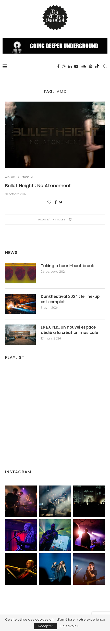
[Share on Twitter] (61, 202)
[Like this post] (49, 202)
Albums (10, 177)
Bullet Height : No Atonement (38, 185)
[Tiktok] (97, 66)
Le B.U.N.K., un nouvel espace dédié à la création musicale (69, 330)
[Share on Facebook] (56, 202)
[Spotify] (90, 66)
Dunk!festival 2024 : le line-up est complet (70, 299)
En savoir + (69, 626)
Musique (27, 177)
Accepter (45, 626)
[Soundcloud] (83, 66)
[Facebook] (58, 66)
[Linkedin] (70, 66)
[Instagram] (64, 66)
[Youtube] (76, 66)
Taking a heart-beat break (67, 265)
